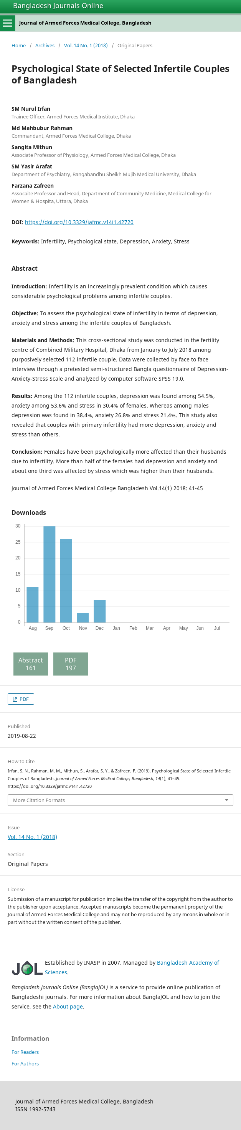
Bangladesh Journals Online (58, 5)
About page (68, 1006)
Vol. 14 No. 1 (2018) (86, 45)
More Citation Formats (39, 800)
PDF (23, 699)
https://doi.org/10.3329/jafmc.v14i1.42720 (79, 222)
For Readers (25, 1051)
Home (19, 45)
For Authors (25, 1063)
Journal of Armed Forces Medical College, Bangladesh (85, 22)
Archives (44, 45)
